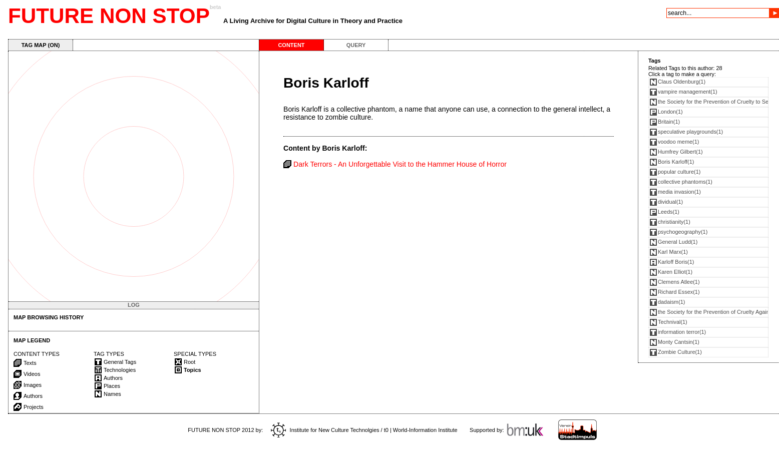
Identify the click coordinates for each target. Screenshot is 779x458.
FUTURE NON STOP (109, 16)
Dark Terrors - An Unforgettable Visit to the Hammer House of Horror (400, 164)
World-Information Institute (425, 430)
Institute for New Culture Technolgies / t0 (329, 430)
